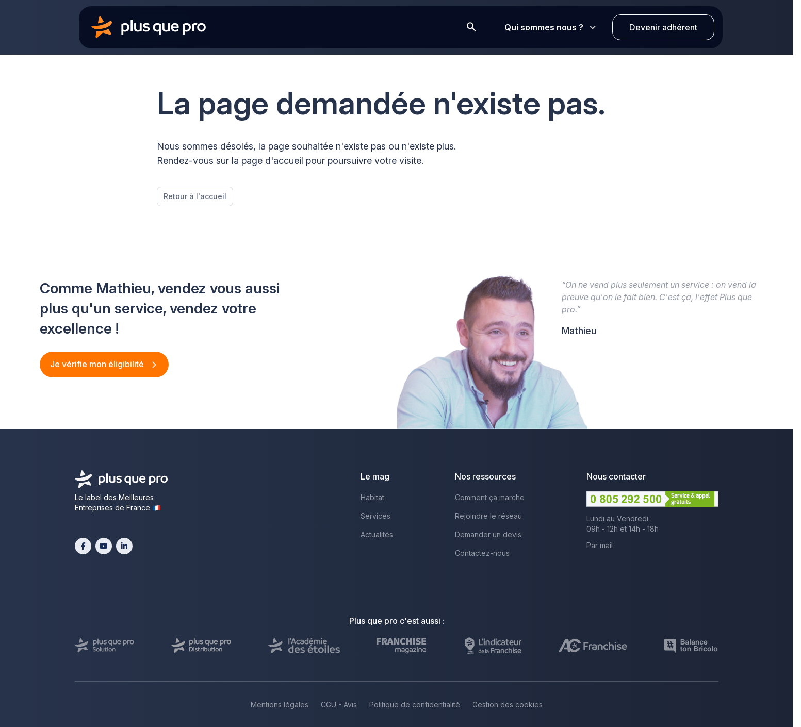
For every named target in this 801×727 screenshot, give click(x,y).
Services (375, 515)
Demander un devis (488, 534)
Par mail (599, 545)
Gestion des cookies (507, 704)
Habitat (372, 497)
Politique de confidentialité (414, 704)
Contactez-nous (482, 553)
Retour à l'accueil (195, 196)
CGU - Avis (339, 704)
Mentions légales (279, 704)
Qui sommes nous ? (550, 27)
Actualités (377, 534)
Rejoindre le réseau (488, 515)
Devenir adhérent (663, 27)
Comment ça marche (490, 497)
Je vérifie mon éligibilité (98, 364)
